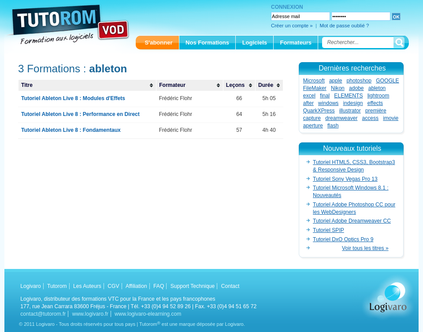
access (370, 118)
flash (333, 126)
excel (309, 96)
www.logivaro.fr (90, 314)
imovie (390, 118)
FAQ (158, 286)
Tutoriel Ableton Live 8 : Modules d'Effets (73, 98)
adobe (356, 88)
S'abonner (158, 42)
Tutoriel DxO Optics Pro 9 (343, 239)
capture (312, 118)
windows (328, 103)
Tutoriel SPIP (328, 230)
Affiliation (136, 286)
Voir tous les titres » (365, 248)
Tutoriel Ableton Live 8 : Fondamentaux (71, 130)
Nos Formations (207, 42)
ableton (377, 88)
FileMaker (315, 88)
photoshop (359, 81)
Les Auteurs (87, 286)
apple (335, 81)
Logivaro (30, 286)
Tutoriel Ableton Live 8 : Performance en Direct (80, 114)
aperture (313, 126)
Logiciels (254, 42)
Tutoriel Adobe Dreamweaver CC (352, 221)
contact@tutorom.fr (43, 314)
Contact (230, 286)
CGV (113, 286)
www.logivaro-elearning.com (148, 314)
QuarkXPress (319, 111)
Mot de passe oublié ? (344, 25)
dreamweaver (341, 118)
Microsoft (314, 81)
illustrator (350, 111)
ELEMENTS (348, 96)
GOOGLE (387, 81)
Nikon (338, 88)
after (308, 103)
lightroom (378, 96)
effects (375, 103)
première (375, 111)
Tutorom (57, 286)
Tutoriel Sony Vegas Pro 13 (345, 179)
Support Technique (193, 286)
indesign (353, 103)
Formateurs (296, 42)
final (325, 96)
